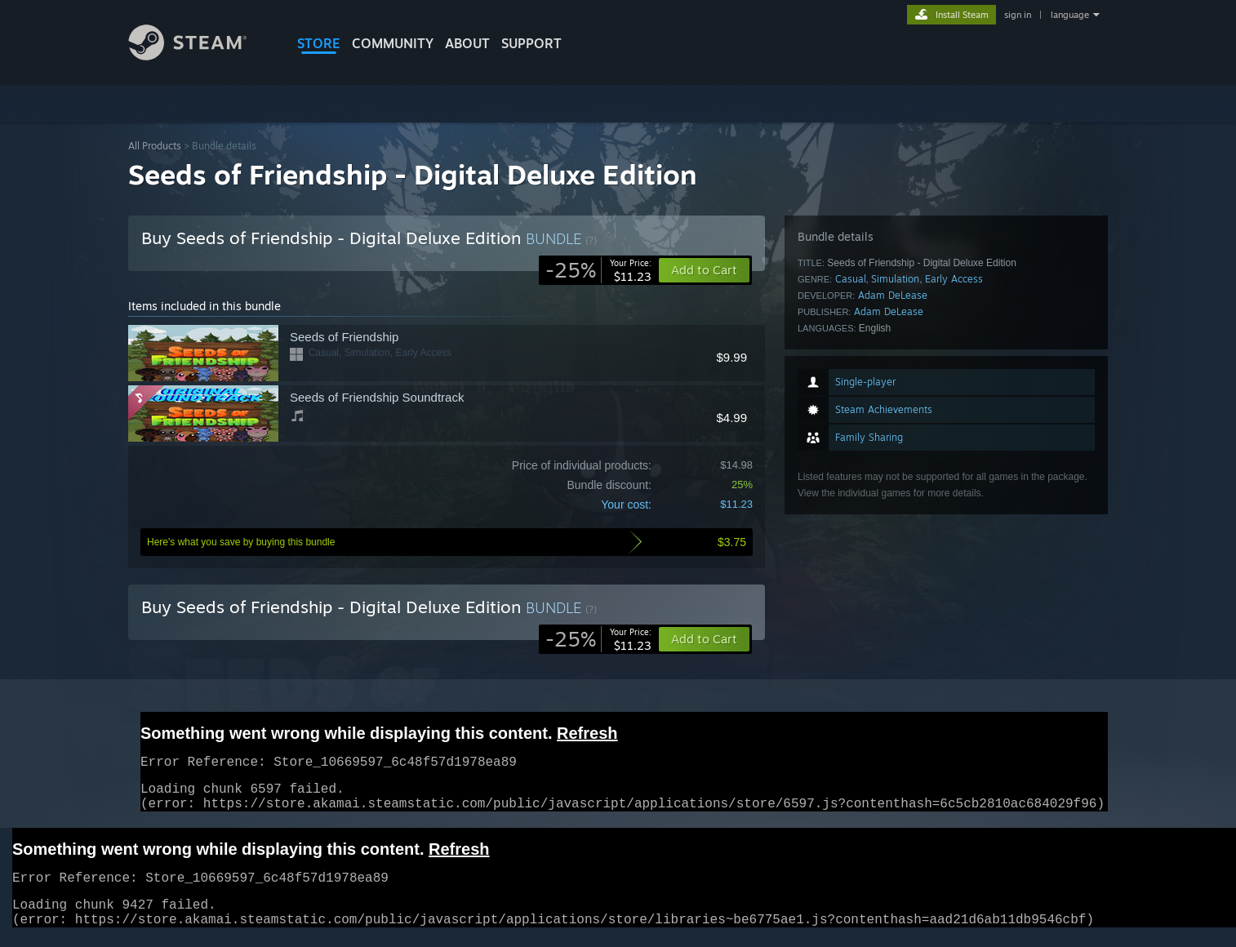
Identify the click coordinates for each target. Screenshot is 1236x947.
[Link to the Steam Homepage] (200, 56)
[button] (704, 639)
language (1070, 14)
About (467, 43)
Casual (850, 279)
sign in (1017, 14)
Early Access (954, 279)
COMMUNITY (392, 43)
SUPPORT (531, 43)
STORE (318, 43)
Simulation (895, 279)
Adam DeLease (892, 295)
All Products (154, 146)
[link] (598, 270)
